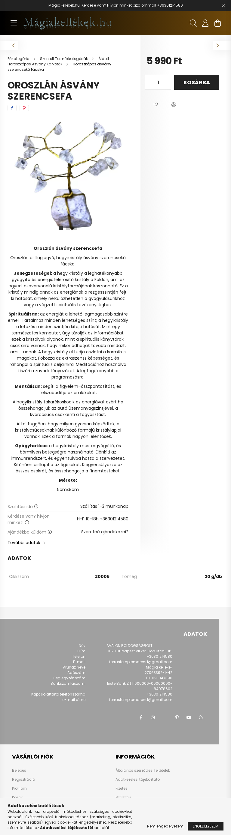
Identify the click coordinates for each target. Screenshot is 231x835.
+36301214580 (170, 5)
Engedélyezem (205, 826)
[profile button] (205, 23)
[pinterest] (24, 108)
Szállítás (123, 797)
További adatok (24, 543)
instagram (153, 717)
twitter (165, 717)
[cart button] (217, 23)
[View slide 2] (68, 228)
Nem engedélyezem (165, 826)
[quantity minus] (149, 82)
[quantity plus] (166, 82)
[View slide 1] (61, 228)
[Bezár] (223, 5)
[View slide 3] (75, 228)
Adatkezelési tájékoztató (138, 779)
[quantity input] (158, 82)
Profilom (19, 788)
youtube (189, 717)
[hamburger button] (14, 23)
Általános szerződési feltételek (143, 770)
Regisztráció (23, 779)
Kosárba (196, 82)
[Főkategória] (19, 58)
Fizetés (122, 788)
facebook (141, 717)
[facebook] (12, 108)
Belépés (19, 770)
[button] (155, 105)
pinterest (177, 717)
